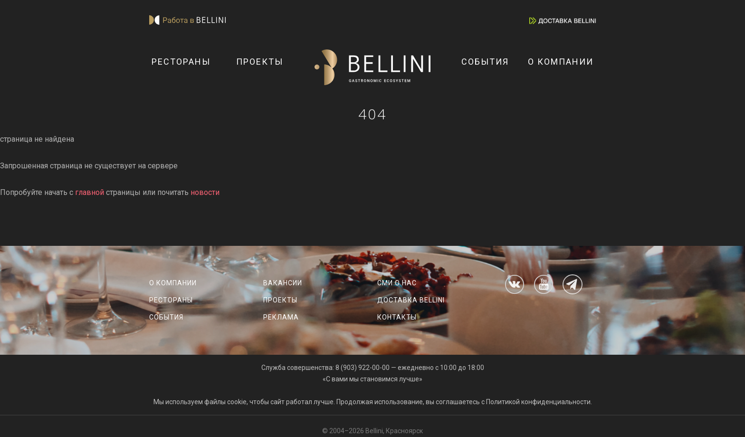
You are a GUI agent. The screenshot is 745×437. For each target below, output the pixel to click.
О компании (560, 62)
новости (205, 192)
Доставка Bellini (411, 300)
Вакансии (282, 283)
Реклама (281, 317)
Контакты (397, 317)
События (485, 62)
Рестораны (181, 62)
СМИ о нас (397, 283)
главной (89, 192)
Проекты (259, 62)
